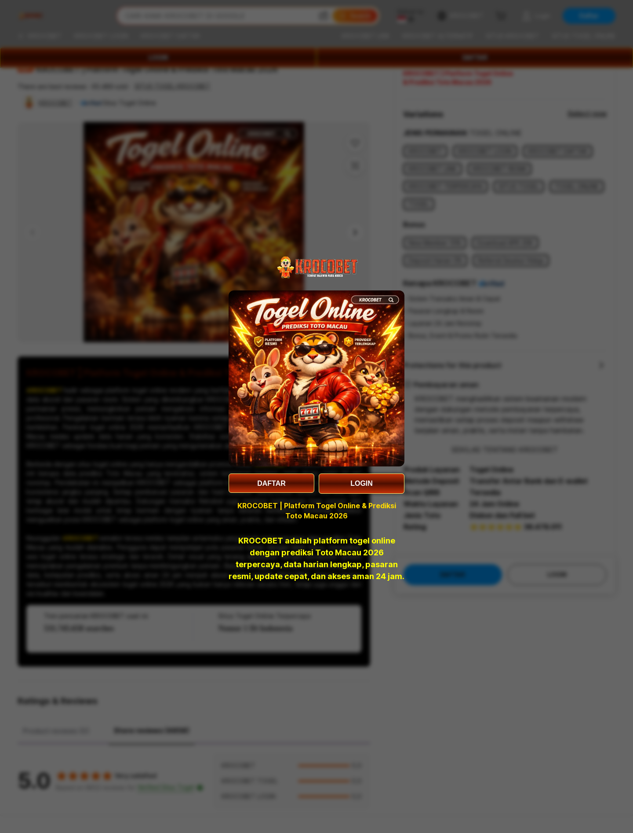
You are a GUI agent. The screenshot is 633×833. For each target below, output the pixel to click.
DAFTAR (271, 483)
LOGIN (361, 483)
